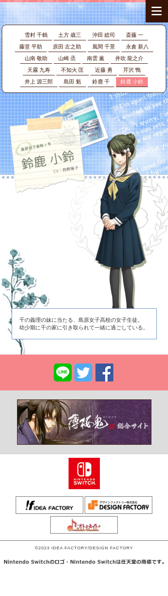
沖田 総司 (103, 35)
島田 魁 (72, 82)
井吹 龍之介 (129, 58)
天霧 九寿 (38, 70)
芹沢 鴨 (132, 70)
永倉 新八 (137, 47)
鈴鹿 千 (101, 82)
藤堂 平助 (30, 47)
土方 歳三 (69, 35)
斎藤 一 (134, 35)
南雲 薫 (95, 58)
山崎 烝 (67, 58)
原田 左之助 (67, 47)
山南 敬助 (36, 58)
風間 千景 (103, 47)
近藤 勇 (103, 70)
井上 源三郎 (39, 82)
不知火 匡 (72, 70)
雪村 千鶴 (36, 35)
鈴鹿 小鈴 (132, 82)
